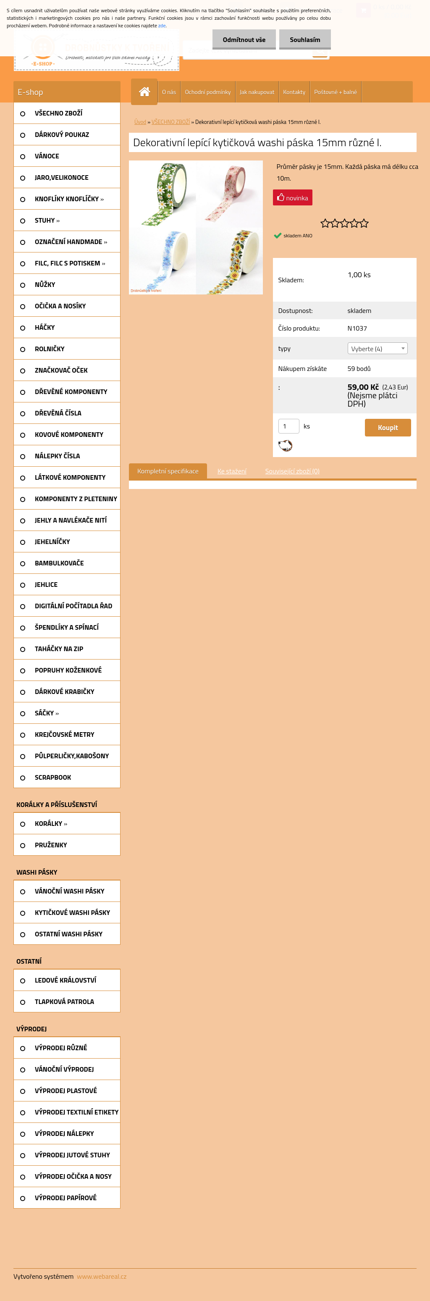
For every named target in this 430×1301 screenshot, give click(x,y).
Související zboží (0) (292, 471)
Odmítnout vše (244, 39)
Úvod (140, 122)
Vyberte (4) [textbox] (367, 349)
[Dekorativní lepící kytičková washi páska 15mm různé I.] (196, 164)
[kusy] (288, 426)
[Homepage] (147, 92)
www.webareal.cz (102, 1276)
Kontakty (294, 91)
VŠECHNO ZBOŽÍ (171, 122)
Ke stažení (232, 471)
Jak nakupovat (257, 91)
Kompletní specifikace (168, 471)
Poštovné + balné (335, 91)
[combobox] (378, 348)
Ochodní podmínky (208, 91)
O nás (169, 91)
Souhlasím (305, 39)
